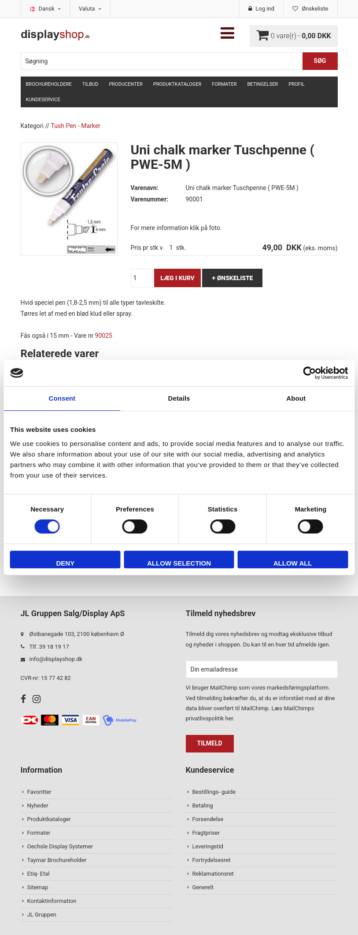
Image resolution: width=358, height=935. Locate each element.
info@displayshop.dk (56, 659)
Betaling (202, 805)
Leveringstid (207, 846)
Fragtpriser (206, 832)
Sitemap (37, 887)
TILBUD (90, 84)
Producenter (125, 84)
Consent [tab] (61, 398)
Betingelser (262, 84)
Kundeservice (43, 99)
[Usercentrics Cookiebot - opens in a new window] (309, 373)
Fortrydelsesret (211, 860)
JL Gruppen (42, 914)
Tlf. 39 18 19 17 (49, 646)
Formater (224, 84)
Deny (65, 563)
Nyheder (37, 805)
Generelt (203, 887)
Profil (296, 84)
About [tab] (296, 398)
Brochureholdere (49, 84)
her (229, 718)
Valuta (90, 8)
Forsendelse (208, 819)
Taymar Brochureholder (57, 860)
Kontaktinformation (52, 901)
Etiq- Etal (38, 873)
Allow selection (179, 563)
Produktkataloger (177, 84)
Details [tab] (179, 398)
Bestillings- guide (214, 792)
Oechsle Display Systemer (60, 846)
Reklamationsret (213, 873)
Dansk (50, 8)
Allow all (292, 563)
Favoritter (39, 792)
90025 (103, 335)
